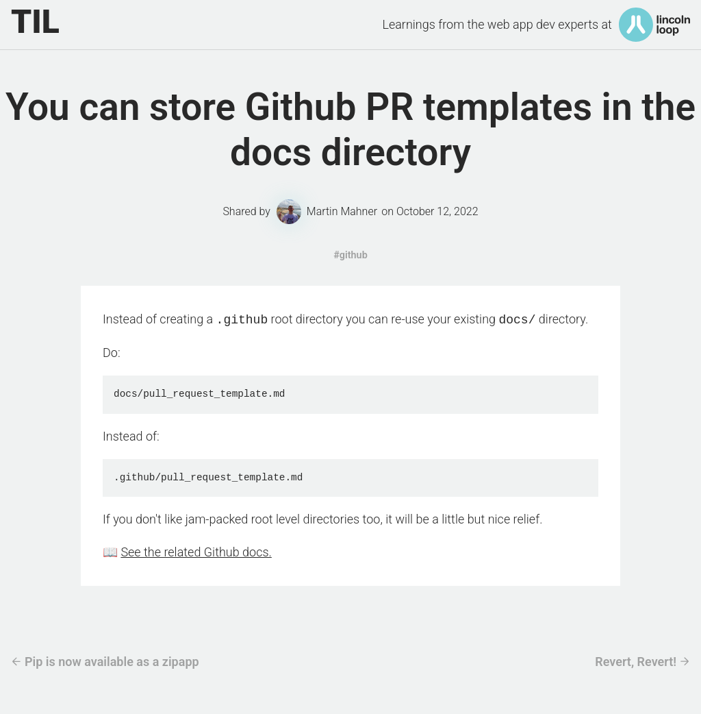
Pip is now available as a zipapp (112, 660)
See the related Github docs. (195, 550)
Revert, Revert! (635, 660)
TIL (35, 21)
